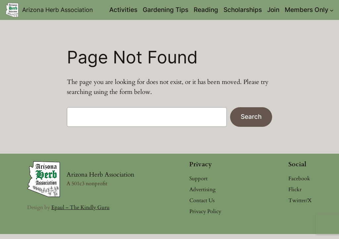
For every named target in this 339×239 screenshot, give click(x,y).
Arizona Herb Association (57, 9)
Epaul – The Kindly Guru (80, 207)
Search (251, 116)
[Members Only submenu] (332, 10)
